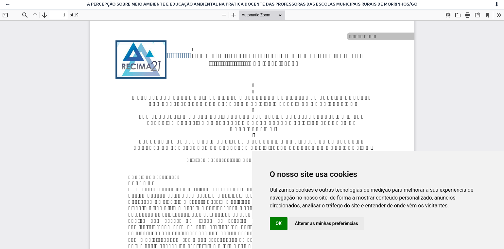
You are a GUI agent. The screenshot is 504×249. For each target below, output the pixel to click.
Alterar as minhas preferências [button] (326, 223)
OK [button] (279, 223)
